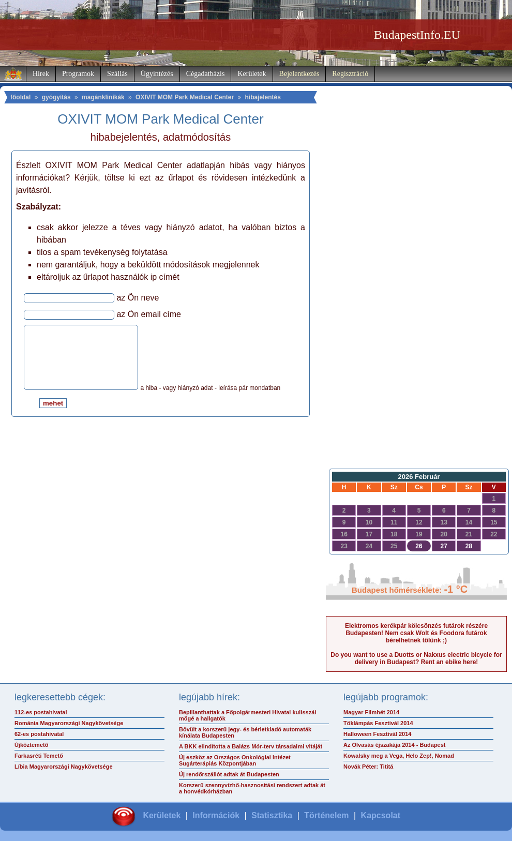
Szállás (117, 74)
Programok (78, 74)
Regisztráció (350, 74)
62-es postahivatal (39, 734)
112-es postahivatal (40, 712)
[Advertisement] (416, 298)
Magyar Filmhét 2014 (371, 712)
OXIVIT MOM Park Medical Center (184, 97)
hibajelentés (263, 97)
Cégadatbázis (205, 74)
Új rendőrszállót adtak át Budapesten (229, 774)
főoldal (20, 97)
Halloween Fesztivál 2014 (377, 734)
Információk (215, 815)
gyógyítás (56, 97)
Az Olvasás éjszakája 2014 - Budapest (394, 745)
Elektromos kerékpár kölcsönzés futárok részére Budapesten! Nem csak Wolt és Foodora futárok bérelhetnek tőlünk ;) (416, 633)
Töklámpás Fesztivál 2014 (378, 723)
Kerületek (251, 74)
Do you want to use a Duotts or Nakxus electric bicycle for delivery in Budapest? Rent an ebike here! (416, 658)
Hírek (41, 74)
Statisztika (271, 815)
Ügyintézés (157, 74)
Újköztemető (31, 745)
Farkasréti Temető (38, 756)
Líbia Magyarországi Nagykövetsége (63, 766)
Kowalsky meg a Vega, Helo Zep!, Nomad (398, 756)
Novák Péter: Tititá (368, 766)
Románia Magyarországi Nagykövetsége (68, 723)
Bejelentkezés (299, 74)
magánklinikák (103, 97)
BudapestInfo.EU (417, 34)
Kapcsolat (380, 815)
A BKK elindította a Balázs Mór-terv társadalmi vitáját (250, 746)
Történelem (326, 815)
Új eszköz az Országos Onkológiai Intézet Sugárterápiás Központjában (235, 760)
